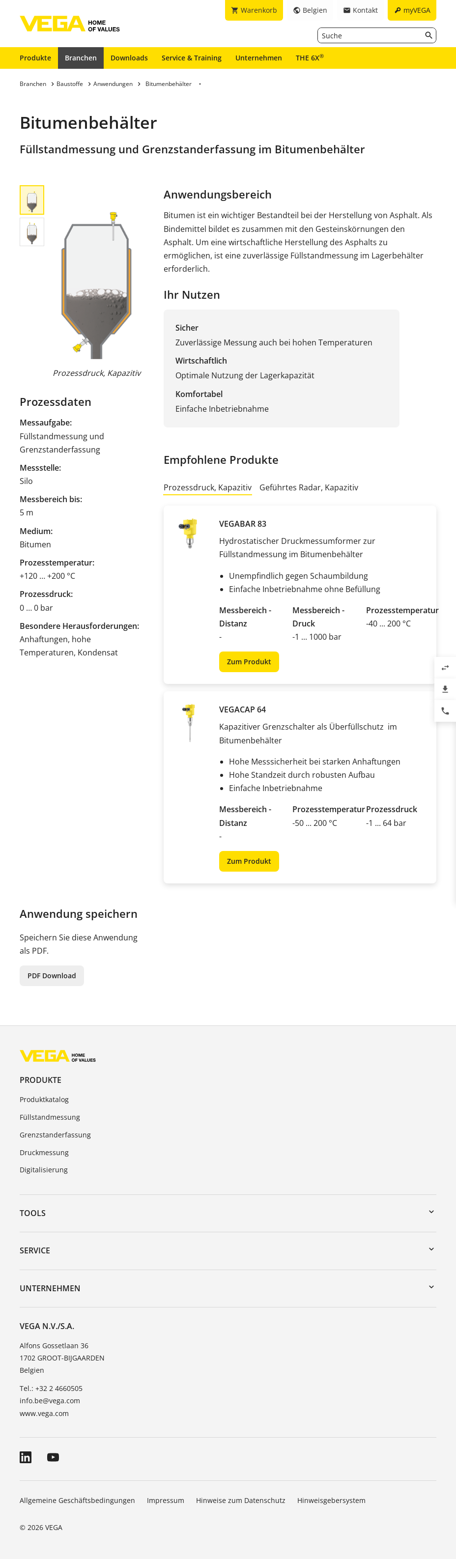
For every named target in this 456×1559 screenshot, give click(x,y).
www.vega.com (44, 1413)
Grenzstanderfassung (55, 1134)
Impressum (165, 1500)
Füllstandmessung (50, 1117)
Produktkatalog (44, 1099)
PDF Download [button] (52, 975)
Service (35, 1250)
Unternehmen (258, 57)
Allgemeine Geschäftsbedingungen (77, 1500)
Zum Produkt (249, 661)
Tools (33, 1213)
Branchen (81, 57)
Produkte (35, 57)
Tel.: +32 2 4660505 (51, 1388)
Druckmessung (44, 1152)
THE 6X (310, 57)
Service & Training (192, 57)
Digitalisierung (44, 1169)
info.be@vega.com (50, 1400)
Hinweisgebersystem (331, 1500)
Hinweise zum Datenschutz (240, 1500)
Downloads (129, 57)
